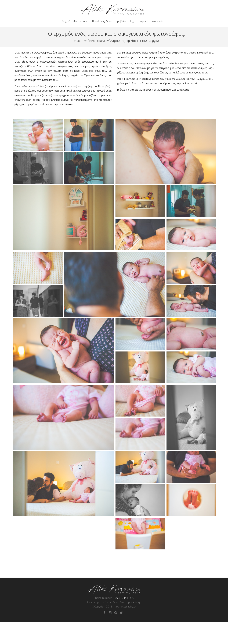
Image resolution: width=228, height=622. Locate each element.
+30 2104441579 (123, 597)
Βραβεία (121, 21)
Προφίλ (141, 21)
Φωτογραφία (81, 21)
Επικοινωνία (156, 21)
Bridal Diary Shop (102, 21)
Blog (131, 21)
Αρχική (66, 21)
